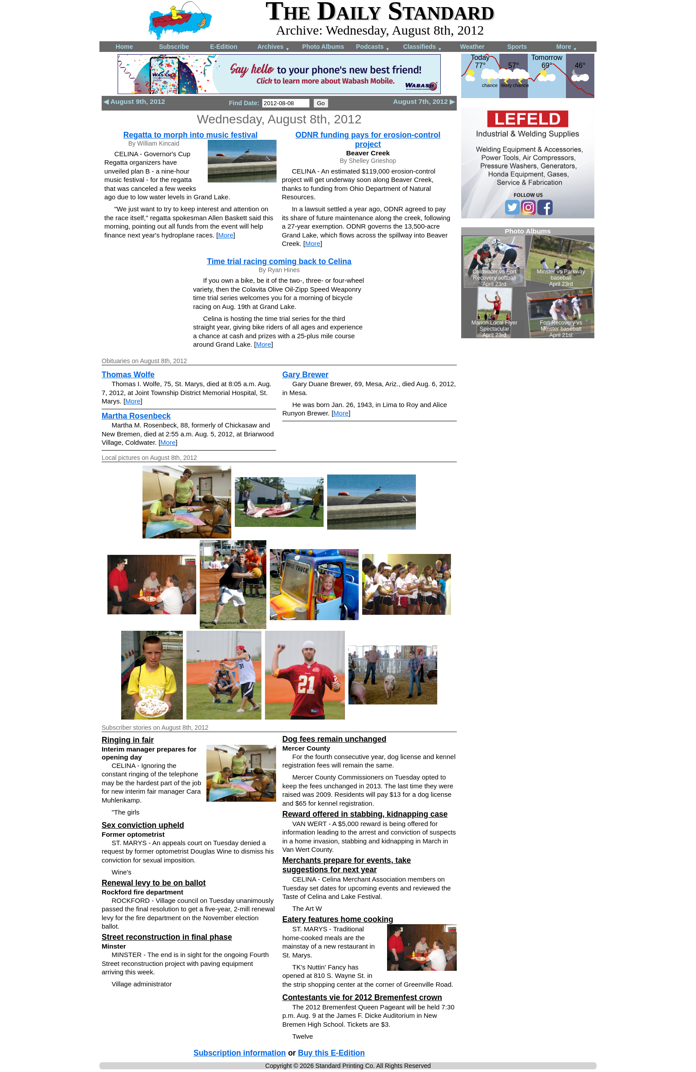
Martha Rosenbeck (136, 415)
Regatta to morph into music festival (190, 135)
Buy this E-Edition (331, 1052)
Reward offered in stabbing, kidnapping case (364, 814)
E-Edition (223, 46)
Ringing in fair (128, 740)
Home (124, 46)
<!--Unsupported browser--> (527, 282)
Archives (273, 47)
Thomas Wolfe (128, 374)
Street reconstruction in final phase (167, 937)
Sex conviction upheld (143, 825)
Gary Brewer (305, 374)
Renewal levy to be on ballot (154, 882)
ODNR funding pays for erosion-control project (368, 140)
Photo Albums (323, 46)
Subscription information (240, 1052)
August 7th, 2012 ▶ (424, 101)
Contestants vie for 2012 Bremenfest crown (362, 997)
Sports (517, 46)
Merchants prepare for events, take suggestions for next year (346, 865)
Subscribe (174, 46)
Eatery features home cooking (337, 919)
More (566, 47)
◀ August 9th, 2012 (134, 101)
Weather (472, 46)
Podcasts (373, 47)
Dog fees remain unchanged (334, 739)
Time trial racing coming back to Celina (279, 261)
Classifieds (422, 47)
